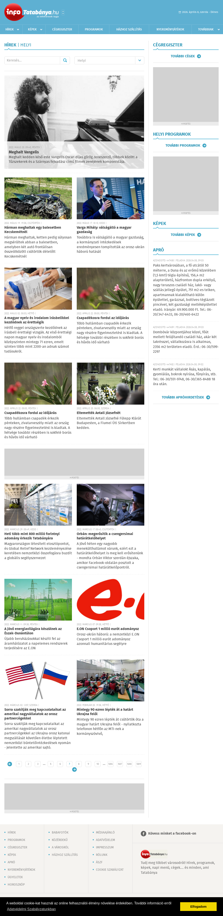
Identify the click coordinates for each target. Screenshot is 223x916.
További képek (183, 235)
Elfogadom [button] (198, 906)
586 (110, 764)
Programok (94, 29)
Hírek (9, 29)
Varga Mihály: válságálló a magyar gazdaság (104, 230)
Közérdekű (60, 840)
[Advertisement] (74, 462)
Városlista (63, 12)
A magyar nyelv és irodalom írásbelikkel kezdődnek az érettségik (36, 320)
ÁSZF (99, 862)
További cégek (183, 56)
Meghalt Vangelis (24, 152)
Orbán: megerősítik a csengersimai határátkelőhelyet (105, 536)
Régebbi (74, 769)
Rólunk (101, 855)
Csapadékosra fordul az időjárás (103, 318)
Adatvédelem (105, 840)
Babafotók (60, 832)
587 (120, 764)
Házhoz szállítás (129, 29)
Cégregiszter (62, 29)
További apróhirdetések (183, 397)
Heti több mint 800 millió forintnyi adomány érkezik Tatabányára (32, 536)
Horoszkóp (16, 884)
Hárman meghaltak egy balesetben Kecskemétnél (32, 230)
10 (97, 764)
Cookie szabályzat (110, 869)
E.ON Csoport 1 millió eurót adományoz (108, 629)
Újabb (9, 764)
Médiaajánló (105, 832)
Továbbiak (206, 29)
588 (129, 764)
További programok (183, 145)
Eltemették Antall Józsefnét (98, 413)
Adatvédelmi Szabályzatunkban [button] (31, 909)
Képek (32, 29)
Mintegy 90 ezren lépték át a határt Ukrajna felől (105, 712)
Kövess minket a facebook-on (172, 833)
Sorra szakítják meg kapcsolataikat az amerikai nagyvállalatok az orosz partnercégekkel (35, 714)
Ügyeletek (15, 877)
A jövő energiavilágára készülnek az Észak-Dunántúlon (33, 631)
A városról (60, 847)
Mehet (65, 60)
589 (139, 764)
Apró (11, 862)
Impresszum (105, 847)
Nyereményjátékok (170, 29)
